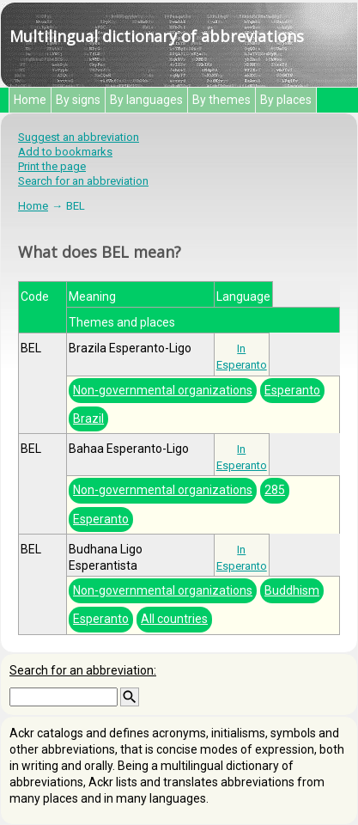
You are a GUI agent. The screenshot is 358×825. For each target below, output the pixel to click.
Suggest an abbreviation (78, 137)
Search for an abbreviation (83, 180)
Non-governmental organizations (162, 390)
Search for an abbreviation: (82, 670)
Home (30, 100)
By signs (78, 100)
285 (274, 490)
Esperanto (292, 390)
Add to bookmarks (65, 151)
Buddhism (291, 590)
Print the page (52, 166)
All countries (174, 619)
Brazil (88, 418)
